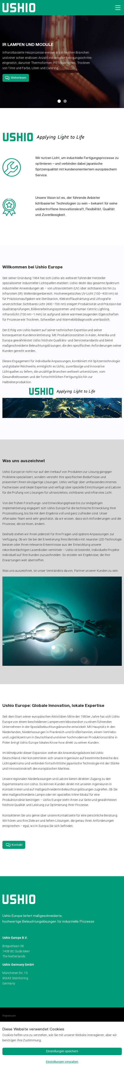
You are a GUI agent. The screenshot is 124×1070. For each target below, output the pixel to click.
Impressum (9, 1015)
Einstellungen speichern (62, 1051)
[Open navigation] (117, 8)
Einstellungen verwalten (62, 1061)
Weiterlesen (15, 77)
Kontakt (14, 844)
